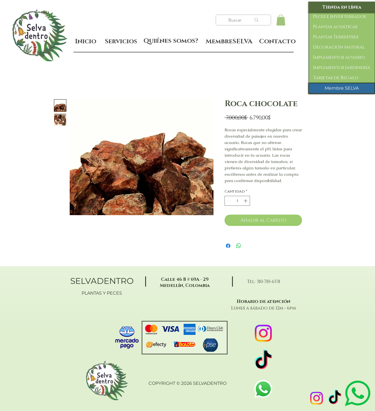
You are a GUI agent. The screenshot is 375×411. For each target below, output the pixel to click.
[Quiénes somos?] (171, 41)
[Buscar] (235, 20)
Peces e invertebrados (339, 17)
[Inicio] (85, 41)
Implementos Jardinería (341, 68)
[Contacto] (277, 42)
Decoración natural (339, 47)
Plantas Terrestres (335, 37)
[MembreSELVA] (229, 42)
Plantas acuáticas (335, 27)
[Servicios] (121, 41)
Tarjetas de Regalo (335, 78)
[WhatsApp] (263, 389)
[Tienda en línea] (341, 7)
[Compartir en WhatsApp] (238, 245)
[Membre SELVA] (341, 88)
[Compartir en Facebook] (228, 245)
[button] (280, 20)
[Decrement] (228, 200)
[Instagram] (316, 398)
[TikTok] (334, 398)
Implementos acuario (339, 57)
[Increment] (246, 200)
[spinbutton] (237, 200)
